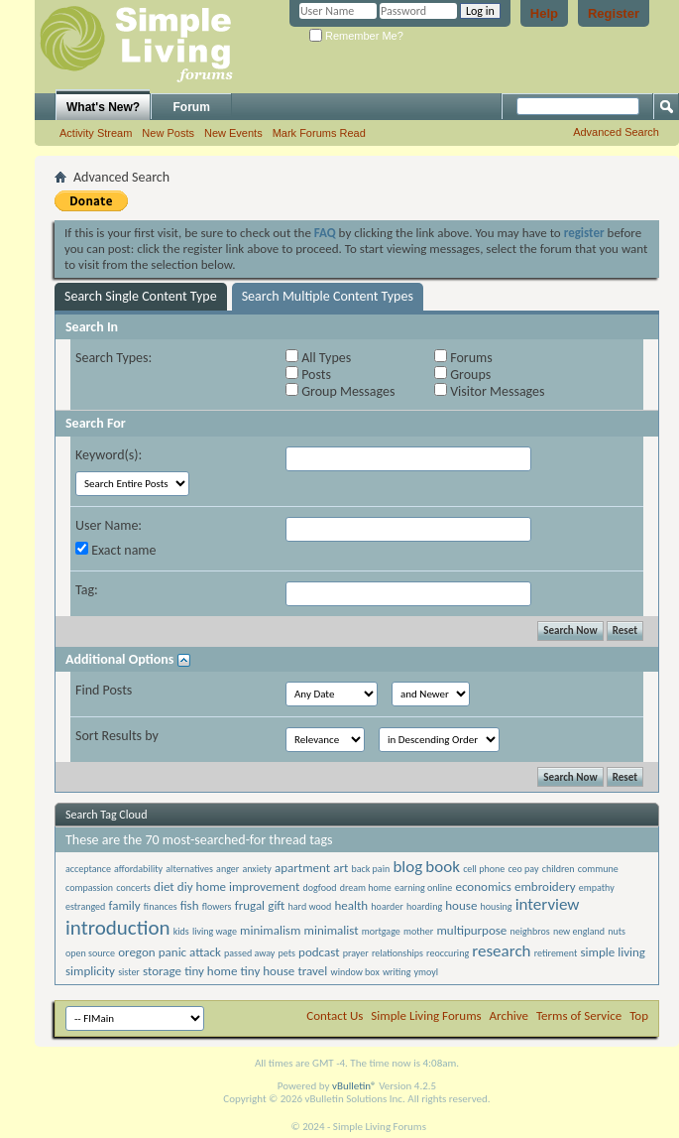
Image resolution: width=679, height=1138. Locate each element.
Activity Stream (95, 133)
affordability (138, 868)
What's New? (103, 107)
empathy (597, 887)
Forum (191, 107)
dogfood (320, 887)
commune (598, 868)
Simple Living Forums (426, 1015)
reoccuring (447, 953)
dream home (366, 887)
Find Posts (103, 690)
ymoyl (426, 971)
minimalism (270, 930)
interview (547, 904)
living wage (214, 931)
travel (312, 970)
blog (407, 866)
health (351, 905)
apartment (302, 867)
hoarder (386, 906)
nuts (616, 931)
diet (164, 886)
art (340, 867)
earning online (423, 887)
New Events (233, 133)
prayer (356, 953)
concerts (133, 887)
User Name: (108, 525)
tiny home (210, 970)
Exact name (116, 550)
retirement (556, 953)
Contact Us (334, 1015)
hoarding (424, 906)
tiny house (268, 970)
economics (482, 886)
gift (276, 905)
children (558, 868)
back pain (371, 868)
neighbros (529, 931)
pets (286, 953)
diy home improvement (238, 886)
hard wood (310, 906)
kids (181, 931)
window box (354, 971)
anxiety (256, 868)
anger (227, 868)
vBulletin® (354, 1085)
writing (396, 971)
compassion (89, 887)
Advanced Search (616, 132)
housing (496, 906)
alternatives (189, 868)
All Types (318, 357)
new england (579, 931)
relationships (397, 953)
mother (418, 931)
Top (638, 1015)
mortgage (381, 931)
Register (613, 13)
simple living (613, 952)
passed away (249, 953)
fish (189, 905)
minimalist (331, 930)
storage (162, 970)
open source (90, 953)
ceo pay (523, 868)
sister (129, 971)
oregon (136, 952)
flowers (217, 906)
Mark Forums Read (319, 133)
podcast (318, 952)
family (124, 905)
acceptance (88, 868)
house (461, 905)
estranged (85, 906)
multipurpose (471, 930)
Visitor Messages (489, 391)
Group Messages (340, 391)
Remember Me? (356, 36)
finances (160, 906)
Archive (509, 1015)
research (501, 951)
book (442, 866)
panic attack (190, 952)
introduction (117, 928)
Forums (463, 357)
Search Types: (113, 357)
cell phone (484, 868)
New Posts (168, 133)
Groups (462, 374)
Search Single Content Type (140, 296)
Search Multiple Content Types (327, 296)
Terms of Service (579, 1015)
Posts (308, 374)
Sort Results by (117, 735)
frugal (250, 905)
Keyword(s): (108, 454)
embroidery (545, 886)
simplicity (90, 970)
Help (544, 13)
